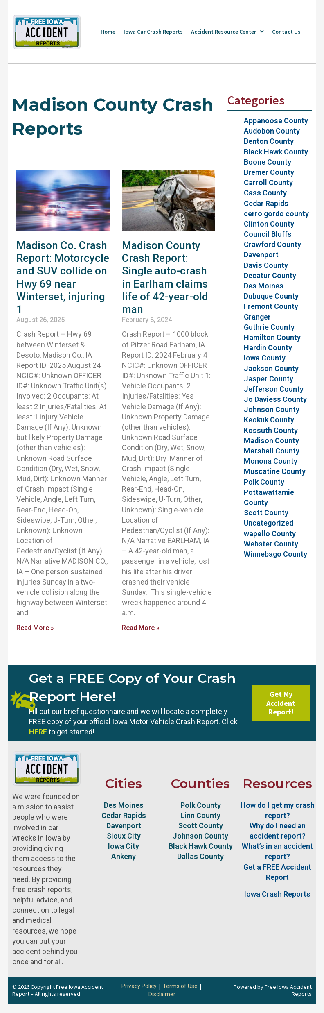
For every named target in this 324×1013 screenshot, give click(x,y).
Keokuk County (269, 419)
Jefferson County (274, 389)
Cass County (265, 192)
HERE (38, 731)
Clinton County (269, 224)
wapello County (270, 533)
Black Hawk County (276, 151)
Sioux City (124, 836)
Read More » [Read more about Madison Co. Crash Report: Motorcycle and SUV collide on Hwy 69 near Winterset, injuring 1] (35, 628)
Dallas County (200, 856)
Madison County (271, 440)
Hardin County (268, 347)
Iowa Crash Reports (277, 894)
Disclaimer (162, 994)
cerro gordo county (276, 213)
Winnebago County (275, 554)
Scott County (266, 512)
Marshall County (271, 450)
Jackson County (271, 368)
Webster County (271, 543)
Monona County (270, 461)
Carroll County (268, 182)
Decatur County (270, 275)
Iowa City (123, 846)
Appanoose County (276, 120)
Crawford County (272, 244)
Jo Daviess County (275, 399)
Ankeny (123, 856)
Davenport (261, 254)
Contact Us (286, 31)
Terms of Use (180, 986)
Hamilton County (272, 337)
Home (108, 31)
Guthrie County (269, 327)
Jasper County (268, 378)
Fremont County (271, 306)
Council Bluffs (268, 234)
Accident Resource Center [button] (227, 31)
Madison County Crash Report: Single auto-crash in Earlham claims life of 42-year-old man (165, 277)
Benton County (269, 141)
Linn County (200, 815)
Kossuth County (271, 430)
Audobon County (272, 131)
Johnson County (271, 409)
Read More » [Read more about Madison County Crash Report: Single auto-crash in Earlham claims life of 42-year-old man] (141, 628)
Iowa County (265, 358)
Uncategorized (268, 523)
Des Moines (264, 285)
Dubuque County (271, 296)
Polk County (264, 482)
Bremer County (269, 172)
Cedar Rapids (266, 203)
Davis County (266, 265)
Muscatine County (275, 471)
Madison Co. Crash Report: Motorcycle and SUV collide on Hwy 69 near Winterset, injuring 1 (62, 277)
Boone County (267, 162)
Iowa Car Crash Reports (153, 31)
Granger (257, 317)
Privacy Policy (139, 986)
